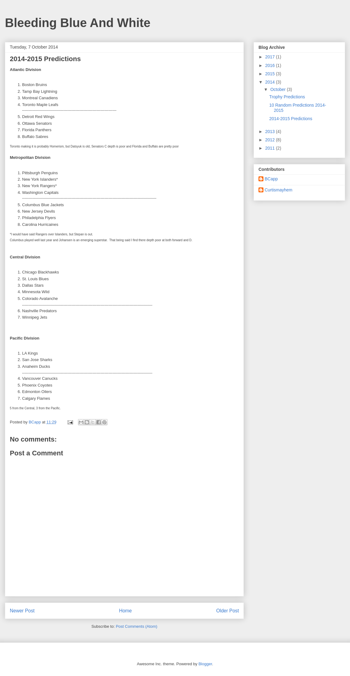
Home (125, 610)
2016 (270, 65)
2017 (270, 56)
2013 (270, 131)
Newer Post (22, 610)
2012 (270, 139)
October (278, 89)
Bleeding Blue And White (77, 22)
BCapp (271, 178)
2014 (270, 82)
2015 (270, 73)
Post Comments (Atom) (136, 626)
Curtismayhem (278, 189)
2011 (270, 148)
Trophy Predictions (287, 96)
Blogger (205, 664)
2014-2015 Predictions (290, 118)
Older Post (227, 610)
